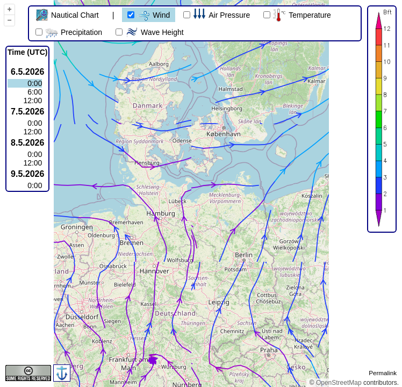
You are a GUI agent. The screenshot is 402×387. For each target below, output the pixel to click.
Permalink (383, 372)
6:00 (34, 92)
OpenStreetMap (339, 382)
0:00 (34, 83)
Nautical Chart (67, 15)
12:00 (32, 100)
